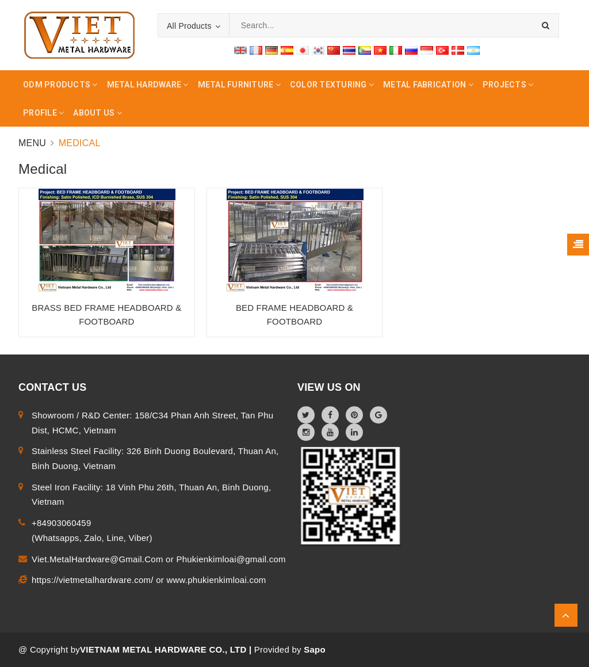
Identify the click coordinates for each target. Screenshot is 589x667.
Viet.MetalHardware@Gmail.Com (99, 559)
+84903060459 (61, 523)
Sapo (315, 649)
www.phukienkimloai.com (216, 580)
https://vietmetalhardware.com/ (94, 580)
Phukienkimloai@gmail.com (230, 559)
